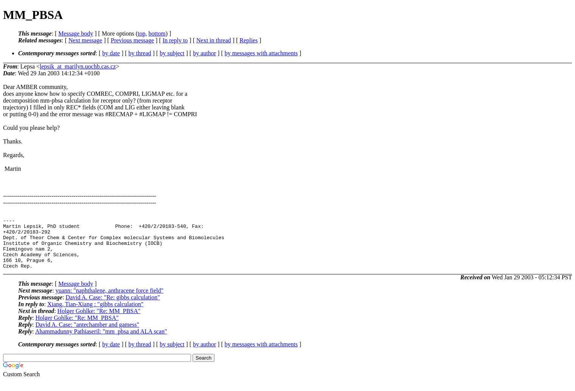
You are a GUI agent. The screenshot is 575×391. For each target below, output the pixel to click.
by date (111, 53)
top (141, 33)
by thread (140, 53)
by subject (172, 53)
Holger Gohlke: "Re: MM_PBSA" (99, 321)
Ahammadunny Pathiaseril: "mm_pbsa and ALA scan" (101, 341)
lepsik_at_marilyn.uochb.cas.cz (78, 66)
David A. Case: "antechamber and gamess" (87, 335)
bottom (156, 33)
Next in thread (213, 40)
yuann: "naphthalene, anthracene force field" (109, 301)
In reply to (175, 40)
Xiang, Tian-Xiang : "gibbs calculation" (95, 314)
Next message (85, 40)
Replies (248, 40)
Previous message (132, 40)
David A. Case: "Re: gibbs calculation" (112, 307)
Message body (75, 33)
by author (204, 53)
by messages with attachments (261, 53)
